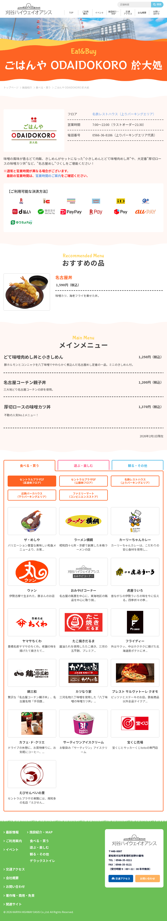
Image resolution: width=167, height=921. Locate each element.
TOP (71, 12)
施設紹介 (27, 87)
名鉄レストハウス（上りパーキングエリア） (124, 114)
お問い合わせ (156, 12)
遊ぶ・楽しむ (39, 847)
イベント (99, 12)
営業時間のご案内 (48, 175)
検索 (159, 4)
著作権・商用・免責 (20, 895)
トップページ (11, 87)
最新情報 (12, 832)
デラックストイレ (42, 860)
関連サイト (14, 904)
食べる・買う (43, 87)
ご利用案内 (85, 12)
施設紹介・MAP (113, 12)
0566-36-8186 (102, 135)
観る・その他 (39, 854)
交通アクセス (128, 12)
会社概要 (142, 12)
